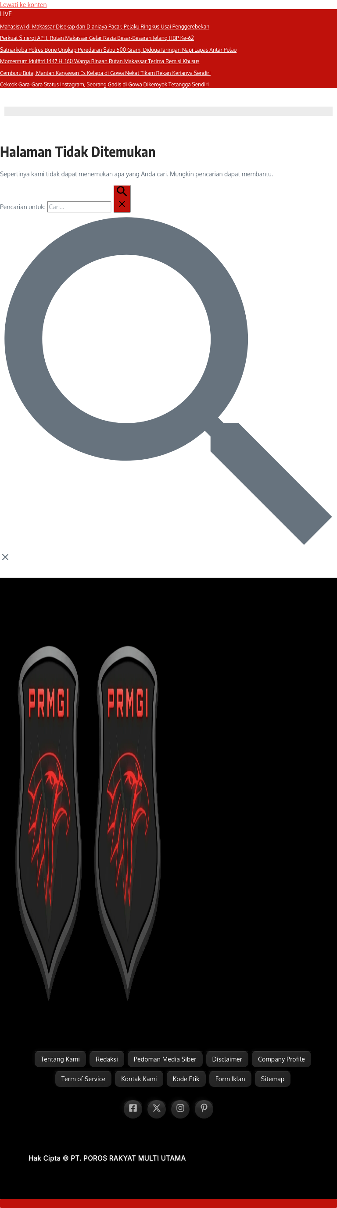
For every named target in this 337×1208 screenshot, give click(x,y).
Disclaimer (227, 1059)
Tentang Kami (60, 1059)
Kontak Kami (139, 1079)
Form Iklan (230, 1079)
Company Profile (281, 1059)
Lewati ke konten (23, 4)
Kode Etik (186, 1079)
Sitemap (272, 1079)
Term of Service (83, 1079)
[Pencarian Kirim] (122, 199)
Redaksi (107, 1059)
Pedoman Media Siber (165, 1059)
